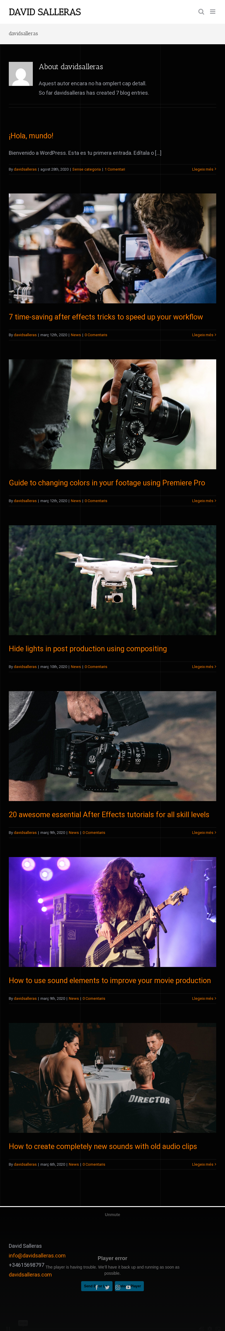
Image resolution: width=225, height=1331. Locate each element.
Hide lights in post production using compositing (88, 649)
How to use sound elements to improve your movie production (110, 980)
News (76, 335)
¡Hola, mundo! (31, 136)
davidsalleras (25, 169)
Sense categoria (86, 169)
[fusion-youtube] (128, 1287)
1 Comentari (115, 169)
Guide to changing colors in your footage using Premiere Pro (107, 483)
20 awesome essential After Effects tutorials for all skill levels (109, 814)
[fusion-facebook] (96, 1287)
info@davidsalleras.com (37, 1256)
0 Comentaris (96, 335)
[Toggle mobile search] (201, 12)
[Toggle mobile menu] (213, 12)
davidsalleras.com (30, 1275)
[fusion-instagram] (117, 1287)
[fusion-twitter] (107, 1287)
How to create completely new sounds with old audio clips (103, 1146)
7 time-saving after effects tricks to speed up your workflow (106, 317)
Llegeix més (202, 169)
